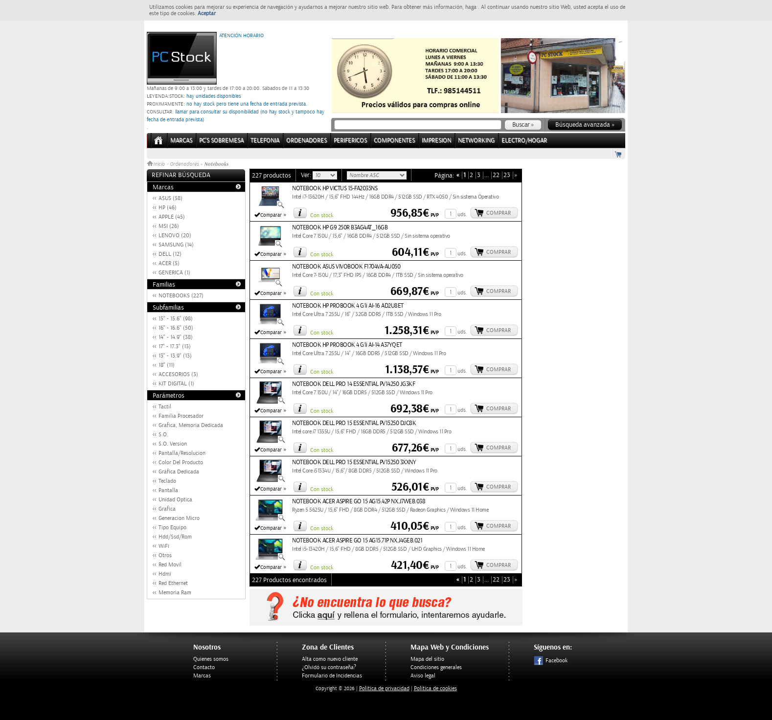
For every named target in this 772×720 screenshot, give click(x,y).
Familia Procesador (181, 416)
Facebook (551, 660)
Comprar (498, 213)
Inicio (156, 164)
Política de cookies (435, 688)
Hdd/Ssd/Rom (175, 537)
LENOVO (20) (175, 235)
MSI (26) (169, 226)
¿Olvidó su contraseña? (329, 667)
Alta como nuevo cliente (330, 659)
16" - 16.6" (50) (176, 328)
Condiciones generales (436, 667)
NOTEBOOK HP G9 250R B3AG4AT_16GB (339, 227)
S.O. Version (173, 444)
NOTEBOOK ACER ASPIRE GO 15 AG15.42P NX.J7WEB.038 (358, 501)
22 (496, 175)
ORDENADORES (306, 140)
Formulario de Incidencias (332, 676)
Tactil (165, 407)
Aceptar (207, 13)
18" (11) (167, 365)
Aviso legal (422, 676)
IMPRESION (436, 140)
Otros (165, 555)
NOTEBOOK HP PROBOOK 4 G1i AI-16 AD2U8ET (348, 306)
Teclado (167, 481)
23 (506, 175)
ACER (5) (169, 263)
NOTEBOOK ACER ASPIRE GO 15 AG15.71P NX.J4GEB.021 (357, 540)
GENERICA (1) (174, 273)
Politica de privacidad (384, 688)
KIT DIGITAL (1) (176, 384)
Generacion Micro (179, 518)
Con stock (321, 215)
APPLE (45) (172, 217)
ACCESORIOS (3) (178, 374)
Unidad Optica (175, 499)
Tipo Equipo (172, 527)
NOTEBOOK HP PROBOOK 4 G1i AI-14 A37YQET (347, 345)
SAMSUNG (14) (176, 245)
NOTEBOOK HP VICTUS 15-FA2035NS (334, 188)
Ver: (307, 175)
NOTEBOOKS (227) (181, 295)
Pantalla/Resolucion (182, 453)
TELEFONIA (264, 140)
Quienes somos (210, 659)
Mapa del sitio (427, 659)
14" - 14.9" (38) (176, 337)
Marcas (181, 140)
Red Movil (170, 565)
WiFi (164, 546)
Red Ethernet (173, 583)
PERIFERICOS (350, 140)
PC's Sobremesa (221, 140)
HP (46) (168, 207)
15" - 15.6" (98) (176, 318)
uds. (462, 214)
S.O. (163, 434)
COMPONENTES (394, 140)
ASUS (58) (170, 198)
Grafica (167, 509)
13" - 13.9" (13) (175, 356)
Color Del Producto (181, 462)
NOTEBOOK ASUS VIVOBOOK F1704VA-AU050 (346, 266)
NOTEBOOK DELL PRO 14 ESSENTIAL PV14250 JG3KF (353, 384)
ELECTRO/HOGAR (524, 140)
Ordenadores (184, 164)
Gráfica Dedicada (179, 472)
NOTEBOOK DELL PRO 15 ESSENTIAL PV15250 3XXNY (354, 462)
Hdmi (165, 574)
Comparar (271, 215)
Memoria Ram (175, 592)
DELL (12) (170, 254)
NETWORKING (476, 140)
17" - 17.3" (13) (175, 346)
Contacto (204, 667)
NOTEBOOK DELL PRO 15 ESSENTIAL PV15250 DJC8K (354, 423)
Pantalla (168, 490)
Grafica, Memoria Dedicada (191, 425)
